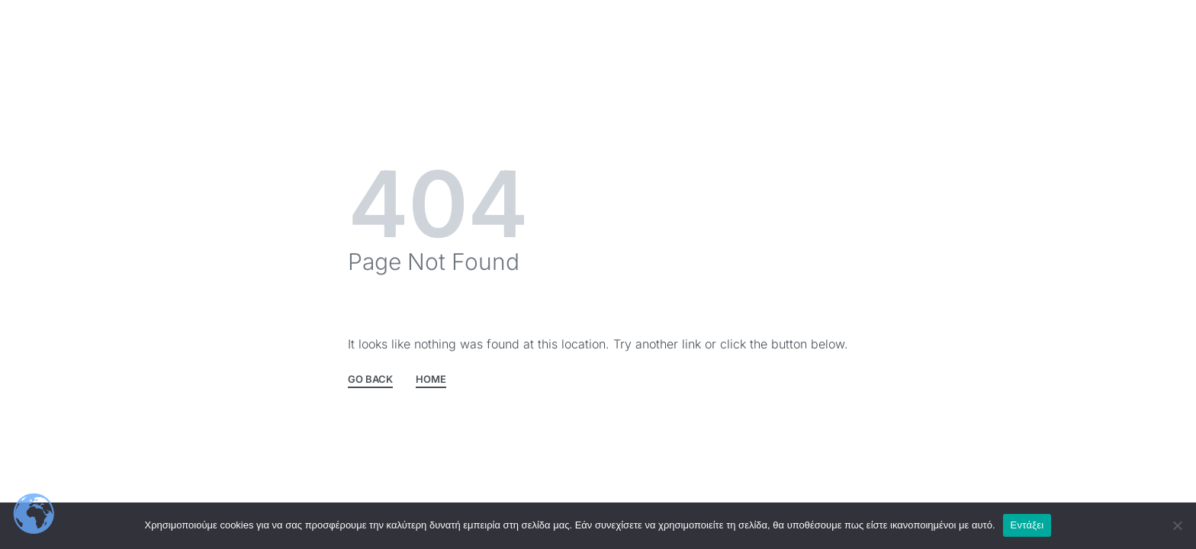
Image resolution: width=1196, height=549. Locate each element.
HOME (431, 379)
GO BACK (370, 379)
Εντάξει (1027, 525)
